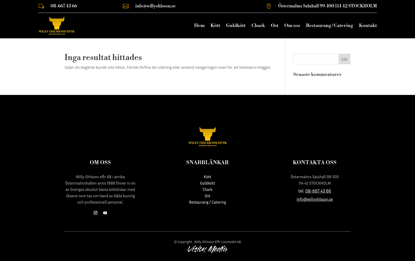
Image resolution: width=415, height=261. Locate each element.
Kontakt (368, 25)
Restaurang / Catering (329, 25)
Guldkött (236, 25)
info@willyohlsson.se (155, 6)
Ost (274, 25)
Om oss (292, 25)
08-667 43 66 (64, 6)
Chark (258, 25)
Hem (199, 25)
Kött (215, 25)
